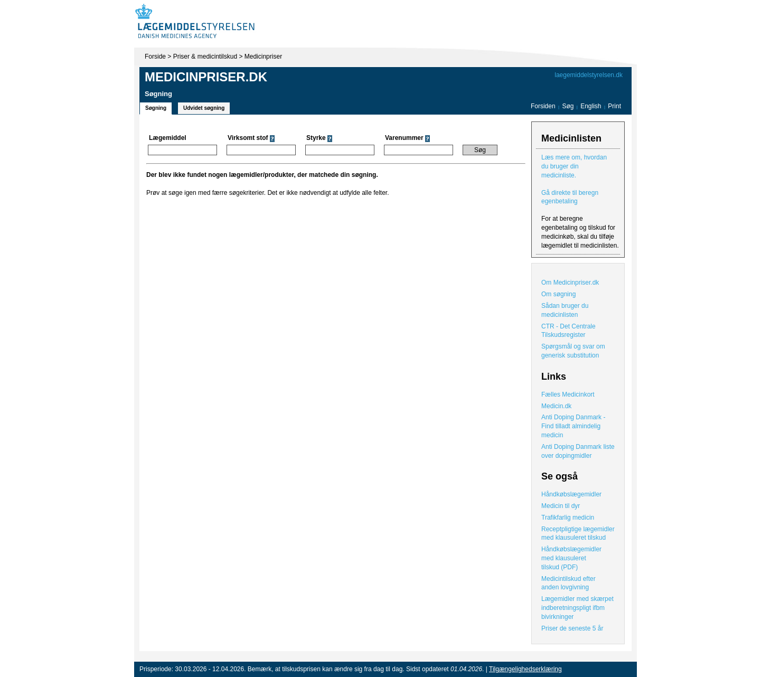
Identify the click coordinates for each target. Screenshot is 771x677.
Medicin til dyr (560, 506)
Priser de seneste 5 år (572, 628)
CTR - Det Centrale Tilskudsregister (568, 331)
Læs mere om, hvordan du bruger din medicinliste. (574, 166)
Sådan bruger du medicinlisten (564, 310)
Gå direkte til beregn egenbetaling (569, 197)
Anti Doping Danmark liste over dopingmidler (578, 451)
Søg (567, 106)
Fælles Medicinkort (568, 394)
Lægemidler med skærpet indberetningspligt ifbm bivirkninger (577, 607)
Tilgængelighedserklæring (525, 669)
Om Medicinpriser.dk (570, 282)
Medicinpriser (263, 56)
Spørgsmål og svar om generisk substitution (573, 351)
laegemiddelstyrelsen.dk (588, 75)
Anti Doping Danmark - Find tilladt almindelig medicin (573, 426)
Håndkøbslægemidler (571, 494)
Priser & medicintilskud (205, 56)
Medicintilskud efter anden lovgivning (568, 583)
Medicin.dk (556, 406)
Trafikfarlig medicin (567, 517)
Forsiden (543, 106)
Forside (155, 56)
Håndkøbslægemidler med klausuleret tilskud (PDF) (571, 558)
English (591, 106)
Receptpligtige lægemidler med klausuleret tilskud (578, 533)
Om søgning (558, 294)
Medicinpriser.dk (206, 77)
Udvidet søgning (203, 108)
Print (614, 106)
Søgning (155, 108)
